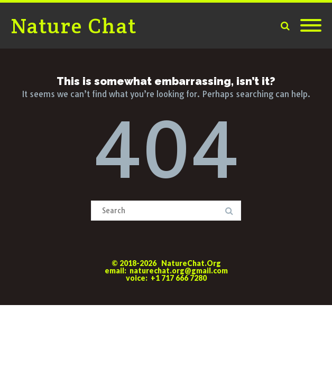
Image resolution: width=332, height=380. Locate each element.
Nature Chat (74, 25)
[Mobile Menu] (310, 26)
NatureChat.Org (191, 263)
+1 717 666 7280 (179, 277)
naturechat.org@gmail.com (179, 270)
